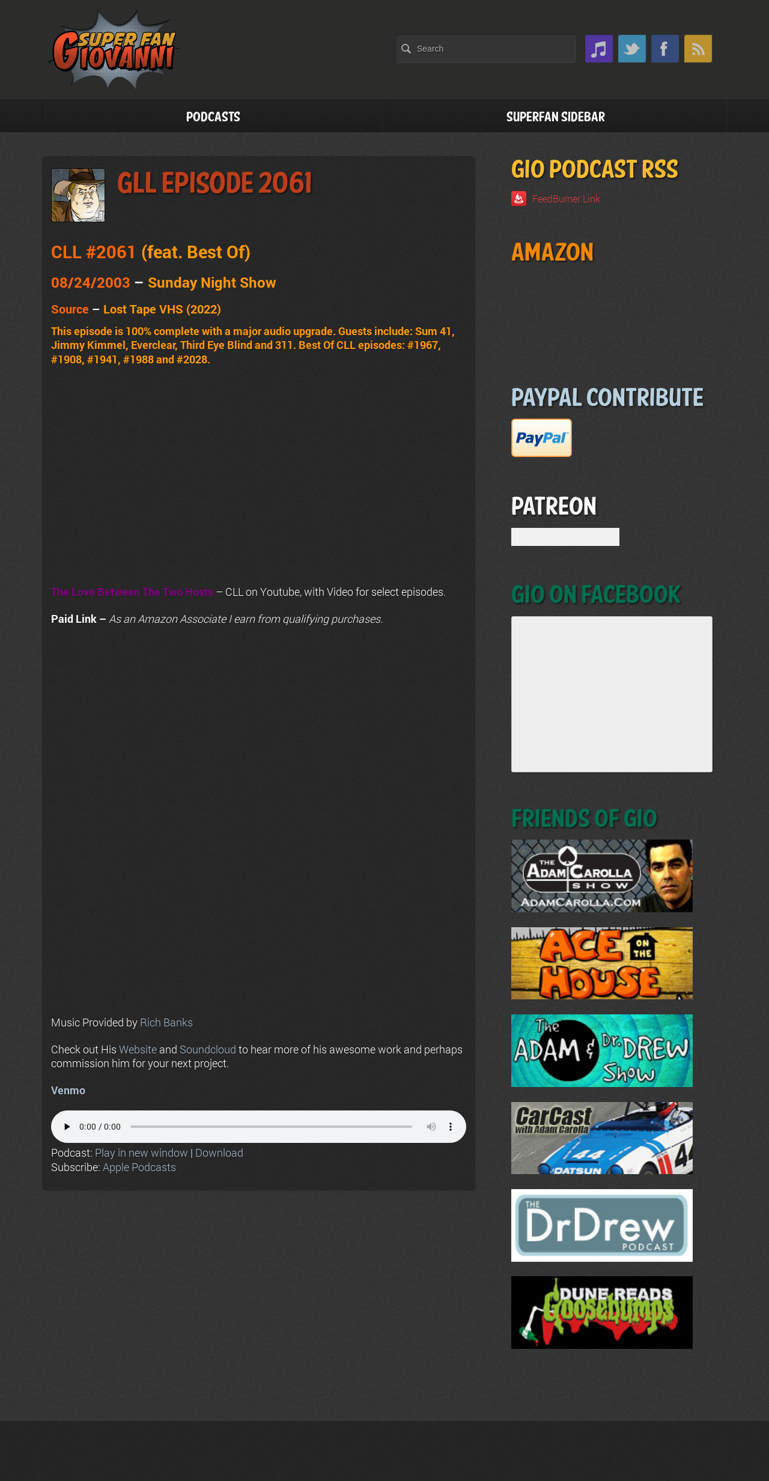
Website (138, 1049)
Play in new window (141, 1152)
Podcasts (213, 117)
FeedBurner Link (566, 198)
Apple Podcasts (139, 1167)
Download (219, 1152)
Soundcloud (208, 1049)
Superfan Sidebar (555, 117)
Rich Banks (166, 1022)
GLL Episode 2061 (214, 184)
